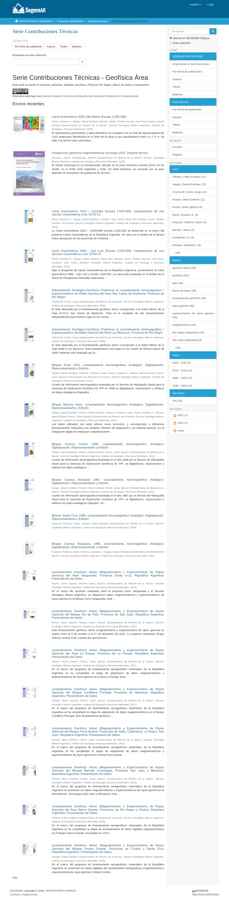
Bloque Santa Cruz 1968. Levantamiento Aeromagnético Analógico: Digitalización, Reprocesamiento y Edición (108, 517)
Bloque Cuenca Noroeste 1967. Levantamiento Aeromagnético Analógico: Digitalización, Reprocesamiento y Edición (108, 481)
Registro (177, 154)
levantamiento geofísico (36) (189, 298)
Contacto (15, 894)
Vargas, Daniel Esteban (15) (189, 184)
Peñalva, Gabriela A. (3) (186, 245)
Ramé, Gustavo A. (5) (185, 214)
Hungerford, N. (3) (183, 237)
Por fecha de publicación (28, 46)
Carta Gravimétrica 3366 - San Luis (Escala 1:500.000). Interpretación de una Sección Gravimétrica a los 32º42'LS (108, 252)
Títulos (63, 46)
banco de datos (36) (184, 290)
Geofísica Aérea (97, 21)
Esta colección (180, 42)
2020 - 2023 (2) (181, 362)
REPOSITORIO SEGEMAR (35, 21)
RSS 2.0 (180, 423)
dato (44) (177, 283)
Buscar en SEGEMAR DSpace (190, 38)
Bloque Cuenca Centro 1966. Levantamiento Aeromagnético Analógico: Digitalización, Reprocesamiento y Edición (108, 445)
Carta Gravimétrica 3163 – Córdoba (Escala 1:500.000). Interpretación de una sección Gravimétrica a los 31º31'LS (108, 213)
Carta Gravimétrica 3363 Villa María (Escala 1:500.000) (89, 116)
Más (15, 877)
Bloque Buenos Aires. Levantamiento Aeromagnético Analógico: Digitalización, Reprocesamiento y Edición (108, 406)
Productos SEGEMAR (70, 21)
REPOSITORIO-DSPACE (61, 890)
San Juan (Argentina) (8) (187, 339)
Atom (178, 430)
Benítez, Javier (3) (183, 229)
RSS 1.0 (180, 415)
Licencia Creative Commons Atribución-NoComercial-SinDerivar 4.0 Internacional (90, 96)
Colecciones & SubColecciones (191, 64)
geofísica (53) (180, 275)
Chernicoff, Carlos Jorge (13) (189, 191)
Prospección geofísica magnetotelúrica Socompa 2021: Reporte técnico (100, 153)
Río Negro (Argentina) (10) (188, 332)
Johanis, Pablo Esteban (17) (189, 176)
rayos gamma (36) (183, 305)
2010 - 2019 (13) (182, 370)
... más (176, 252)
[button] (196, 4)
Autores (51, 46)
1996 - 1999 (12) (182, 385)
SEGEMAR (16, 890)
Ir (82, 61)
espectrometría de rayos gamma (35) (193, 315)
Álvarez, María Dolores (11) (188, 199)
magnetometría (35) (184, 324)
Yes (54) (177, 400)
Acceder (177, 146)
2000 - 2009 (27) (182, 377)
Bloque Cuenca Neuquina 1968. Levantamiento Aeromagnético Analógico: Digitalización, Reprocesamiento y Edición (108, 545)
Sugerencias (30, 894)
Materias (77, 46)
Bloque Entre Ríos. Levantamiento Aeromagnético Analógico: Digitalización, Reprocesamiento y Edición (108, 366)
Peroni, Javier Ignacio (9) (187, 206)
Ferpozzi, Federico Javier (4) (189, 222)
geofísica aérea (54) (184, 267)
